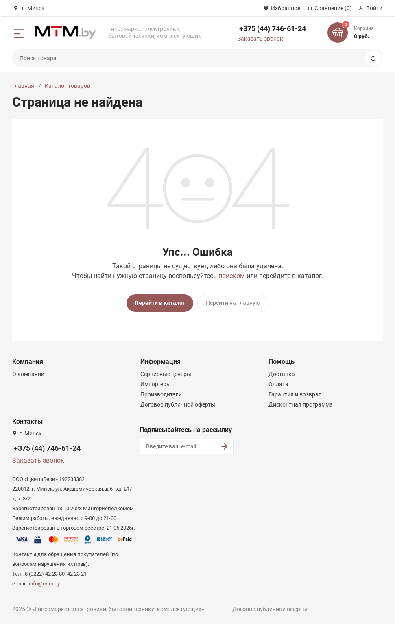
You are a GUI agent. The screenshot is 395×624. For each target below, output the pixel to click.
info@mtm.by (44, 584)
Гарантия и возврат (294, 394)
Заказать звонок (260, 38)
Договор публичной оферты (177, 404)
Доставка (281, 374)
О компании (28, 374)
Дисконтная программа (300, 404)
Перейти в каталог (160, 303)
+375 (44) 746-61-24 (272, 28)
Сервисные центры (165, 374)
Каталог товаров (67, 86)
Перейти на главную (233, 303)
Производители (161, 394)
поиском (231, 276)
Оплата (278, 384)
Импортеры (155, 384)
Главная (23, 86)
